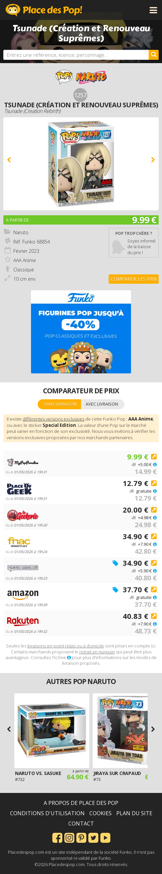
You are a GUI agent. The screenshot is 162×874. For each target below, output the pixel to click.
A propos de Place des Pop (81, 803)
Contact (81, 823)
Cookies (100, 813)
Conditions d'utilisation (47, 813)
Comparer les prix (134, 279)
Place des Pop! (44, 10)
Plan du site (134, 813)
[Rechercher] (154, 55)
